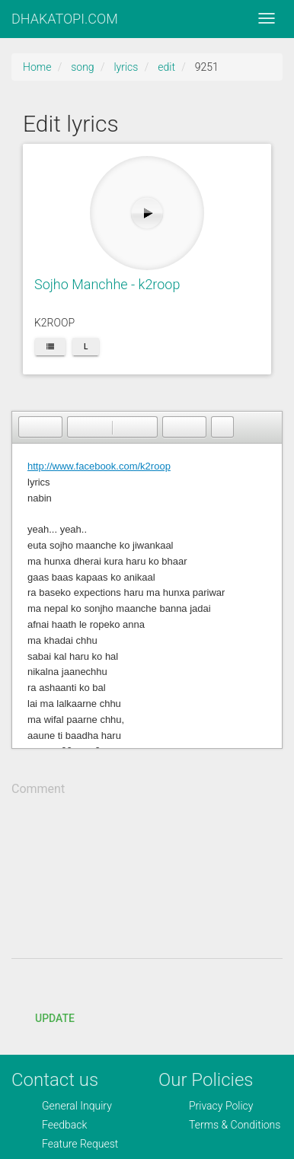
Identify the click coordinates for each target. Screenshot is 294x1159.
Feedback (64, 1125)
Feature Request (80, 1144)
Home (37, 67)
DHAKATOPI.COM (64, 19)
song (82, 67)
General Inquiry (77, 1106)
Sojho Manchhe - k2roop (107, 284)
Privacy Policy (221, 1106)
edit (166, 67)
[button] (29, 427)
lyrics (125, 67)
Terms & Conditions (234, 1125)
